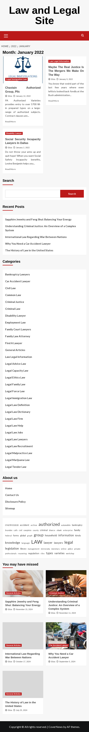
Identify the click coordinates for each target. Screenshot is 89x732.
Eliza (10, 96)
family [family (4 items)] (77, 530)
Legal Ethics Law (15, 377)
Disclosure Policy (15, 501)
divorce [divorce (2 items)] (52, 530)
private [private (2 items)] (77, 549)
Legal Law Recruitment (19, 446)
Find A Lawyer (13, 343)
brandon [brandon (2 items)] (8, 530)
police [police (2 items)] (70, 549)
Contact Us (12, 494)
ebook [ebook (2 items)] (59, 530)
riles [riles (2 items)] (43, 553)
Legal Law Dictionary (17, 411)
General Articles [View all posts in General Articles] (13, 593)
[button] (6, 35)
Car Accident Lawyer (17, 281)
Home (8, 488)
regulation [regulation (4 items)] (33, 553)
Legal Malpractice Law (18, 453)
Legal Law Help (14, 425)
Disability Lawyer (15, 315)
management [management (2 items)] (33, 549)
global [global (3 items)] (23, 535)
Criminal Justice (14, 301)
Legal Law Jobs (14, 432)
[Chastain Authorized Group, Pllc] (23, 69)
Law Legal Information (18, 356)
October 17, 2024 (23, 662)
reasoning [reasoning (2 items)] (22, 553)
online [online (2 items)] (63, 549)
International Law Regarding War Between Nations (36, 236)
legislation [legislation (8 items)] (12, 548)
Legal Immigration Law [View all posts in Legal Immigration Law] (16, 79)
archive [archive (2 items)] (34, 525)
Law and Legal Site (44, 15)
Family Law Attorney (17, 336)
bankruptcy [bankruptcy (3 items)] (77, 525)
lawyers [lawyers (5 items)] (58, 542)
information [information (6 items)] (66, 535)
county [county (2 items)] (36, 530)
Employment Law (15, 322)
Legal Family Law (15, 384)
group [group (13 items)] (39, 535)
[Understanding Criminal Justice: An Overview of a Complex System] (66, 583)
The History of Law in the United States (29, 250)
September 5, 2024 (67, 662)
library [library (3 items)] (23, 548)
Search (8, 180)
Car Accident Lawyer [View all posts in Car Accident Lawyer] (58, 645)
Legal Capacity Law (16, 370)
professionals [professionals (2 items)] (11, 553)
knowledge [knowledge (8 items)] (12, 542)
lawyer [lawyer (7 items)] (48, 542)
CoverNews (56, 726)
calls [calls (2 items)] (16, 530)
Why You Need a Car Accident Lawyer (28, 243)
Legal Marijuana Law (17, 459)
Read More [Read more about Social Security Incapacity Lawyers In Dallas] (10, 169)
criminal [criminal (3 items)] (44, 530)
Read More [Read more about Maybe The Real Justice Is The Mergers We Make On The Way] (53, 100)
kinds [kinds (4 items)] (78, 535)
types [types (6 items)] (49, 553)
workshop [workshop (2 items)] (70, 553)
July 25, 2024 (21, 710)
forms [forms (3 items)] (16, 535)
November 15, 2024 (24, 609)
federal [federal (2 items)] (8, 535)
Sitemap (10, 508)
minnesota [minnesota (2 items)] (45, 549)
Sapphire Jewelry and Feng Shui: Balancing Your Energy (38, 219)
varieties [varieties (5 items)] (59, 553)
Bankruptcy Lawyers (17, 274)
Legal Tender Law (15, 466)
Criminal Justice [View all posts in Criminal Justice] (56, 593)
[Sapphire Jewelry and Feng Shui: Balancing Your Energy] (23, 583)
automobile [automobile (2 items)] (66, 525)
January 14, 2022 (23, 96)
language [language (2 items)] (26, 543)
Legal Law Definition (17, 404)
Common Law (13, 295)
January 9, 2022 (66, 79)
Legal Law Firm (14, 418)
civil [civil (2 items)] (20, 530)
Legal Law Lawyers (16, 439)
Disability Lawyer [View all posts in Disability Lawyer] (14, 133)
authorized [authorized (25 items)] (49, 524)
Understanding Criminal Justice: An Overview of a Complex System (40, 228)
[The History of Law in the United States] (23, 684)
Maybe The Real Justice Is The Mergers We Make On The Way (66, 71)
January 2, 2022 (23, 148)
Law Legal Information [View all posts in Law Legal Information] (59, 61)
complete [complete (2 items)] (28, 530)
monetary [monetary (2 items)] (55, 549)
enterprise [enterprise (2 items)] (68, 530)
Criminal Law (12, 308)
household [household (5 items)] (51, 535)
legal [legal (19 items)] (68, 542)
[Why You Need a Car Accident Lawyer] (66, 635)
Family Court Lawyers (18, 329)
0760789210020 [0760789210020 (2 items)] (12, 525)
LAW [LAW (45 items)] (36, 542)
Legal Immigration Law (18, 398)
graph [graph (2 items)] (29, 535)
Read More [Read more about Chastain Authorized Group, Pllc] (10, 121)
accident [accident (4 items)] (24, 524)
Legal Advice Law (15, 363)
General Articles (15, 349)
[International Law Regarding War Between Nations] (23, 635)
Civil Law (10, 288)
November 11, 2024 (67, 613)
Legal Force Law (15, 391)
